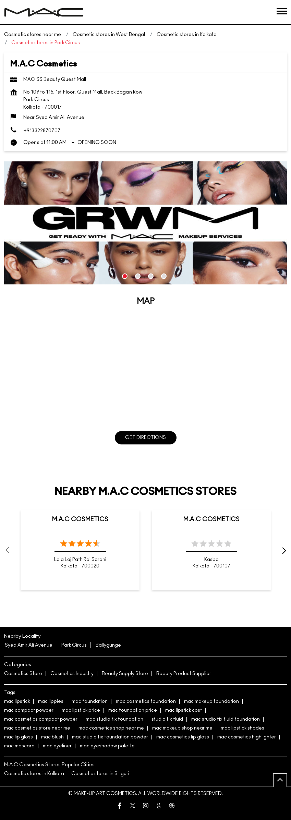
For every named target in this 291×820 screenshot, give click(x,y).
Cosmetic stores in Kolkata (34, 773)
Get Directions (145, 437)
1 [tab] (125, 276)
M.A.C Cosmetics (80, 519)
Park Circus (74, 645)
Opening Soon (96, 142)
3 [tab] (151, 276)
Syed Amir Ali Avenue (28, 645)
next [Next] (283, 550)
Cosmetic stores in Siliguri (100, 773)
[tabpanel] (145, 222)
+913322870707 (41, 130)
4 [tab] (164, 276)
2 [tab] (138, 276)
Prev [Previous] (8, 550)
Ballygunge (108, 645)
